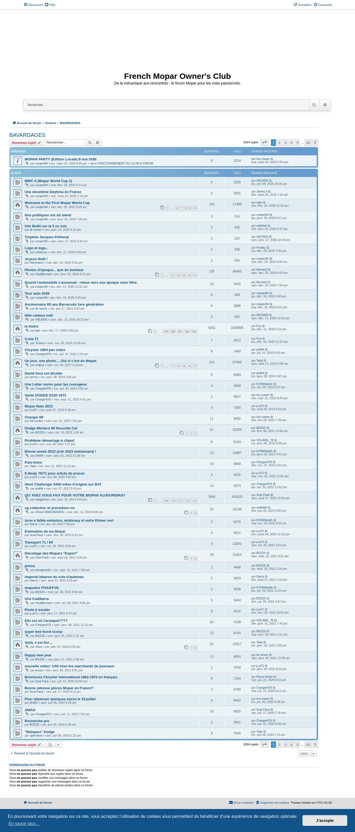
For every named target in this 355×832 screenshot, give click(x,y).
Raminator (36, 262)
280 (173, 331)
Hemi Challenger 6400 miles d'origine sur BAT (63, 484)
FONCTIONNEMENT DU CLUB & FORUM (125, 163)
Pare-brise (33, 462)
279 (166, 331)
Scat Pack (263, 494)
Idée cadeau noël (39, 315)
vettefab (261, 225)
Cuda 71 (31, 339)
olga (259, 202)
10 (195, 208)
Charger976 (43, 354)
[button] (264, 142)
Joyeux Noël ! (36, 259)
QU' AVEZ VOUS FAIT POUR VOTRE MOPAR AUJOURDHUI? (75, 495)
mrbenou (41, 252)
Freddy (261, 247)
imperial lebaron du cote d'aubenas (54, 577)
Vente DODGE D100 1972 (45, 395)
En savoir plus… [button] (24, 823)
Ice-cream (263, 158)
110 (173, 500)
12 (172, 275)
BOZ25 (40, 432)
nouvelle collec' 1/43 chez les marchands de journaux (69, 666)
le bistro (31, 326)
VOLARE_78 (264, 440)
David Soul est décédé (43, 373)
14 (183, 275)
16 (195, 275)
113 (194, 500)
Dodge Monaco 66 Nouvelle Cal (51, 428)
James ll (261, 191)
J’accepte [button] (325, 820)
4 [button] (291, 142)
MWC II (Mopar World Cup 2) (48, 181)
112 (187, 500)
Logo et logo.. (36, 248)
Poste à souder (37, 610)
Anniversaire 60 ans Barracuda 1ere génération (64, 304)
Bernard (261, 269)
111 (180, 500)
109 (166, 500)
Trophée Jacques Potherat (47, 237)
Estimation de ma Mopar (45, 531)
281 (180, 331)
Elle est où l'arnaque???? (46, 621)
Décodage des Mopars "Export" (51, 553)
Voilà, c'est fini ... (39, 643)
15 (189, 275)
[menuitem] (49, 5)
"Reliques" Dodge (40, 732)
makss (39, 365)
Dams (34, 524)
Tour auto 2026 (37, 293)
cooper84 (41, 163)
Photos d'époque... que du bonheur (54, 270)
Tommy (40, 343)
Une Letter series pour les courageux (56, 384)
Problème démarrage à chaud (49, 440)
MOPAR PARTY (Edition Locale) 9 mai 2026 (60, 159)
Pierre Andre (264, 676)
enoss (39, 670)
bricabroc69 (43, 570)
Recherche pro (37, 721)
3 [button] (285, 142)
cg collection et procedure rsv (50, 508)
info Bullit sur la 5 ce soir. (46, 226)
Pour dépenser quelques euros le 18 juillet (60, 699)
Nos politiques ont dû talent (48, 215)
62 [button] (308, 142)
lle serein (36, 229)
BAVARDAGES (27, 135)
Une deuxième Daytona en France (53, 192)
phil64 (260, 349)
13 (178, 275)
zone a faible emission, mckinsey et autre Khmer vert (69, 520)
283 (194, 331)
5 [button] (297, 142)
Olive (38, 646)
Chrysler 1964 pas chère (45, 350)
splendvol (36, 735)
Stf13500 (262, 180)
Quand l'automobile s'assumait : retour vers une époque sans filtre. (81, 282)
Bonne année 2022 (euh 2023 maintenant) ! (60, 451)
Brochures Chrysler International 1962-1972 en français (71, 677)
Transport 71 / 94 (39, 542)
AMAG (30, 710)
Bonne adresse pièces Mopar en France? (59, 688)
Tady (259, 360)
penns (34, 377)
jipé (37, 330)
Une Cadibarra (37, 599)
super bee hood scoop (43, 632)
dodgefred (42, 499)
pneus (30, 566)
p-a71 (33, 409)
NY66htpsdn (264, 384)
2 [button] (279, 142)
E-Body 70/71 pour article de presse (55, 473)
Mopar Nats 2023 (39, 406)
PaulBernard (43, 274)
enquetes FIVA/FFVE (42, 588)
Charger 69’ (34, 417)
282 (187, 331)
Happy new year (38, 655)
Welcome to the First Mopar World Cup (57, 203)
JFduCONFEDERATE (49, 512)
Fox (258, 326)
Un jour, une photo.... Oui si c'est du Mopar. (61, 361)
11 (172, 366)
